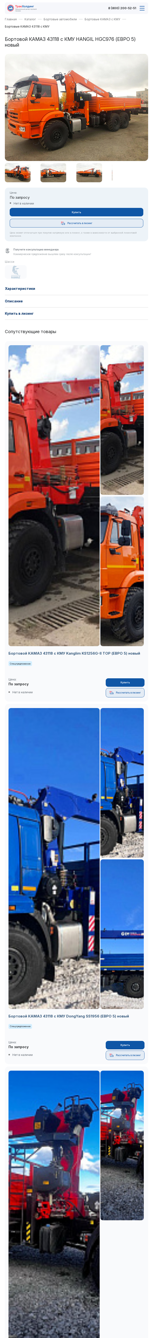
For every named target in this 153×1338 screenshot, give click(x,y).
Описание (14, 301)
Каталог (30, 19)
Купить (76, 212)
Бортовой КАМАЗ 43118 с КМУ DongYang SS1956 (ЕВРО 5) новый (68, 1016)
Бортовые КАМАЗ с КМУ (102, 19)
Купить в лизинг (19, 313)
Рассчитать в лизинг (76, 223)
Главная (11, 19)
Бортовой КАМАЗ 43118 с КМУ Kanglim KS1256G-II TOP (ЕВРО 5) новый (74, 653)
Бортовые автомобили (60, 19)
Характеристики (20, 288)
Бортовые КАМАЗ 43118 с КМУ (27, 26)
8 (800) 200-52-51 (122, 8)
